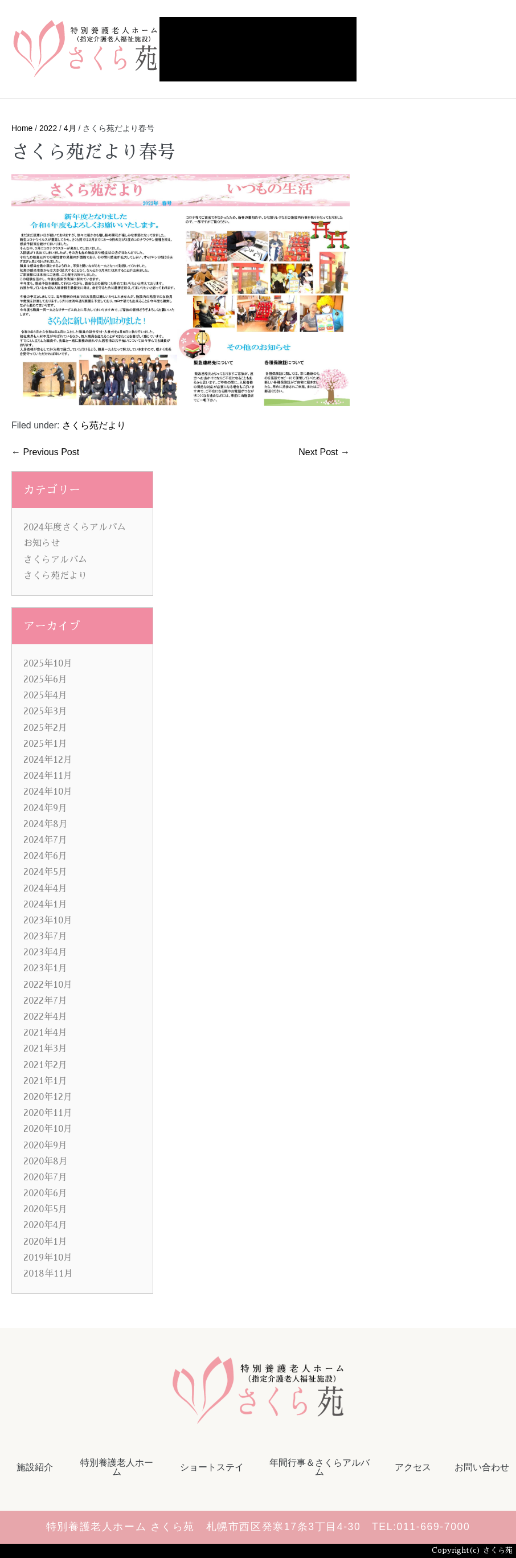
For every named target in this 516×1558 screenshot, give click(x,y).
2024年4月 (45, 888)
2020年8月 (45, 1161)
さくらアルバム (55, 560)
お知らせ (41, 543)
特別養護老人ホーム (116, 1467)
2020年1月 (45, 1241)
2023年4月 (45, 952)
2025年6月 (45, 679)
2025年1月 (45, 744)
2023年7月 (45, 936)
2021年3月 (45, 1048)
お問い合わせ (481, 1467)
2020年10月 (47, 1129)
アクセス (413, 1467)
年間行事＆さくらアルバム (319, 1467)
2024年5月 (45, 872)
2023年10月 (47, 920)
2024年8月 (45, 824)
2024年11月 (47, 775)
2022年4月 (45, 1016)
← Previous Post (45, 452)
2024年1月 (45, 904)
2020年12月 (47, 1097)
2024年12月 (47, 759)
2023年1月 (45, 968)
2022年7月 (45, 1000)
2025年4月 (45, 695)
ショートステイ (212, 1467)
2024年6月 (45, 856)
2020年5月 (45, 1209)
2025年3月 (45, 711)
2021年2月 (45, 1065)
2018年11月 (48, 1273)
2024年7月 (45, 840)
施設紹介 (35, 1467)
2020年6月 (45, 1193)
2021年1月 (45, 1081)
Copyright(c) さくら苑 (472, 1550)
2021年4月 (45, 1032)
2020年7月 (45, 1177)
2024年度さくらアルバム (74, 527)
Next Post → (324, 452)
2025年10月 (47, 663)
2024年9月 (45, 808)
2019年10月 (47, 1257)
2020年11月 (47, 1113)
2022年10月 (47, 984)
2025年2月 (45, 728)
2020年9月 (45, 1145)
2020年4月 (45, 1225)
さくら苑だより (94, 425)
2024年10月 (47, 791)
